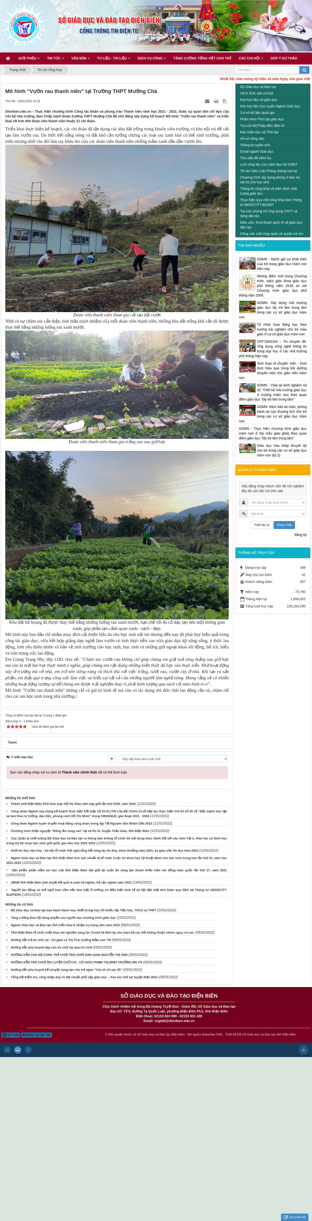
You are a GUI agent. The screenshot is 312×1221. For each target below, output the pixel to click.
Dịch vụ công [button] (152, 59)
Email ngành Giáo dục (257, 151)
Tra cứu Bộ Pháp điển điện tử (262, 126)
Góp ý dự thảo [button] (283, 58)
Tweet (12, 742)
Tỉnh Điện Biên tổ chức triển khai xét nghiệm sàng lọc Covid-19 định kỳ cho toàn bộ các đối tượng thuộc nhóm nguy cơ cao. (103, 932)
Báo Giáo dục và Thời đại (259, 132)
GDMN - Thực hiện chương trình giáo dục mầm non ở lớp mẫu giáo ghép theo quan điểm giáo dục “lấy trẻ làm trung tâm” (273, 433)
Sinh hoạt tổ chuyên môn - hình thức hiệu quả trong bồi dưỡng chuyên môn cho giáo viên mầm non (273, 370)
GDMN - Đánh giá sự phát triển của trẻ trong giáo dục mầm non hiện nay (282, 264)
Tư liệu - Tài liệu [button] (113, 59)
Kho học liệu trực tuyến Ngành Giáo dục (270, 106)
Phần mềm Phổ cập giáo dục (262, 119)
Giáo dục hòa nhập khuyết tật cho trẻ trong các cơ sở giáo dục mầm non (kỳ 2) (282, 450)
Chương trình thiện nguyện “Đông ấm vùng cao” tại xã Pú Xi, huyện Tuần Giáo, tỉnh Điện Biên (80, 831)
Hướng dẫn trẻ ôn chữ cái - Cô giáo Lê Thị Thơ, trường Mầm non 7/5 (61, 940)
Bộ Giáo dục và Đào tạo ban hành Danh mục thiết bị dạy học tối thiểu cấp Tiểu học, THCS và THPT (83, 910)
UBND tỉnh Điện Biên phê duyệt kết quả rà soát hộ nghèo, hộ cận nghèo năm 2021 (71, 882)
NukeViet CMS (212, 1034)
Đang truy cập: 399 (37, 1035)
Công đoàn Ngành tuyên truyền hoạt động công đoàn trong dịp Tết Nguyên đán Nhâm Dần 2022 (81, 823)
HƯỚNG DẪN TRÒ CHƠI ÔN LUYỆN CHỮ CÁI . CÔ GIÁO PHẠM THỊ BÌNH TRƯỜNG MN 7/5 (76, 962)
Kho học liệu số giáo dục (258, 100)
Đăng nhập (284, 525)
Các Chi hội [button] (251, 59)
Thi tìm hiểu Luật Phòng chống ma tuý (268, 171)
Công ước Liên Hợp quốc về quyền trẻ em (271, 234)
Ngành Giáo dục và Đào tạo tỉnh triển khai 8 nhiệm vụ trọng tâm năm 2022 (65, 925)
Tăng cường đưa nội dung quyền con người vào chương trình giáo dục (63, 917)
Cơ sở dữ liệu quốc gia (257, 113)
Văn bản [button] (80, 59)
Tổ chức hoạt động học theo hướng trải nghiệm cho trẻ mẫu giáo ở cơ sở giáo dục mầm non (282, 329)
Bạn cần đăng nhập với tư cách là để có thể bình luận (68, 772)
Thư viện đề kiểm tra (255, 158)
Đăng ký (300, 535)
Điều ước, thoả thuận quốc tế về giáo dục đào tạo (271, 225)
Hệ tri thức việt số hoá (256, 93)
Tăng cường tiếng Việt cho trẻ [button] (202, 58)
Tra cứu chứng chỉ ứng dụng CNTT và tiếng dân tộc (268, 213)
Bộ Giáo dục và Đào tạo (258, 87)
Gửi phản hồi (295, 1217)
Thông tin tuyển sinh (255, 145)
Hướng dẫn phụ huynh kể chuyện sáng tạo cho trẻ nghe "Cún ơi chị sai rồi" (66, 969)
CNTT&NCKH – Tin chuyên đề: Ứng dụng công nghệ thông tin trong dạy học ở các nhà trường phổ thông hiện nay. (273, 349)
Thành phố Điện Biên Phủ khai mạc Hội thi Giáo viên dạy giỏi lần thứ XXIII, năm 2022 (73, 804)
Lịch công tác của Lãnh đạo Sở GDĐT (269, 164)
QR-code (11, 1035)
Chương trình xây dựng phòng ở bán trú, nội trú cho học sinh (270, 179)
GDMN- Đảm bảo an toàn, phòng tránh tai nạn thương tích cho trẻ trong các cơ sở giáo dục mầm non (273, 414)
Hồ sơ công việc (252, 138)
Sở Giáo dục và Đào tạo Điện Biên (161, 1034)
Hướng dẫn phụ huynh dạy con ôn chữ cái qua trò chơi (51, 947)
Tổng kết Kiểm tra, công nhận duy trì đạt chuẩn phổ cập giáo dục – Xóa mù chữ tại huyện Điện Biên (84, 977)
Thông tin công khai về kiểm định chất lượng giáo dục (268, 191)
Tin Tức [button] (55, 59)
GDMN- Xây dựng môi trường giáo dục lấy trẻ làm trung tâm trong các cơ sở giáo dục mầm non (273, 310)
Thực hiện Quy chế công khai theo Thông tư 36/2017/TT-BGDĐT (271, 202)
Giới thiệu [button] (29, 59)
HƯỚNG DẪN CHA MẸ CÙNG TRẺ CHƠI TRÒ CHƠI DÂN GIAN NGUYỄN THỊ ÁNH (69, 955)
